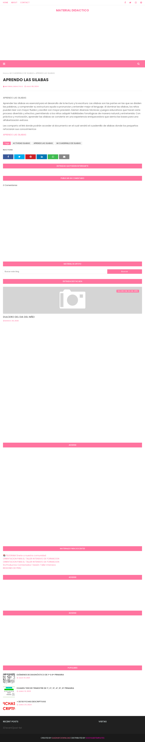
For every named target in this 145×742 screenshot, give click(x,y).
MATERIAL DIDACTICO (72, 10)
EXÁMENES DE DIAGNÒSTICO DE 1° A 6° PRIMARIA (40, 674)
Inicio (5, 73)
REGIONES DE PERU (12, 568)
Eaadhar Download (61, 738)
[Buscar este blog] (55, 271)
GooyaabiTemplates (95, 738)
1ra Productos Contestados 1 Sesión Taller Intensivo (29, 564)
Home (5, 2)
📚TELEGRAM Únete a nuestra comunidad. (24, 555)
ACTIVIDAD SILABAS (21, 143)
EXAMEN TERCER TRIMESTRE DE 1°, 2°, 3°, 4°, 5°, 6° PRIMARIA (45, 688)
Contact (25, 2)
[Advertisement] (72, 36)
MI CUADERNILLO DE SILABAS (22, 73)
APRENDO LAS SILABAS (14, 134)
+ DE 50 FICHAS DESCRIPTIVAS (31, 701)
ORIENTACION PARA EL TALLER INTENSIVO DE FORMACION (31, 558)
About (14, 2)
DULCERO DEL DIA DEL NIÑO (19, 317)
